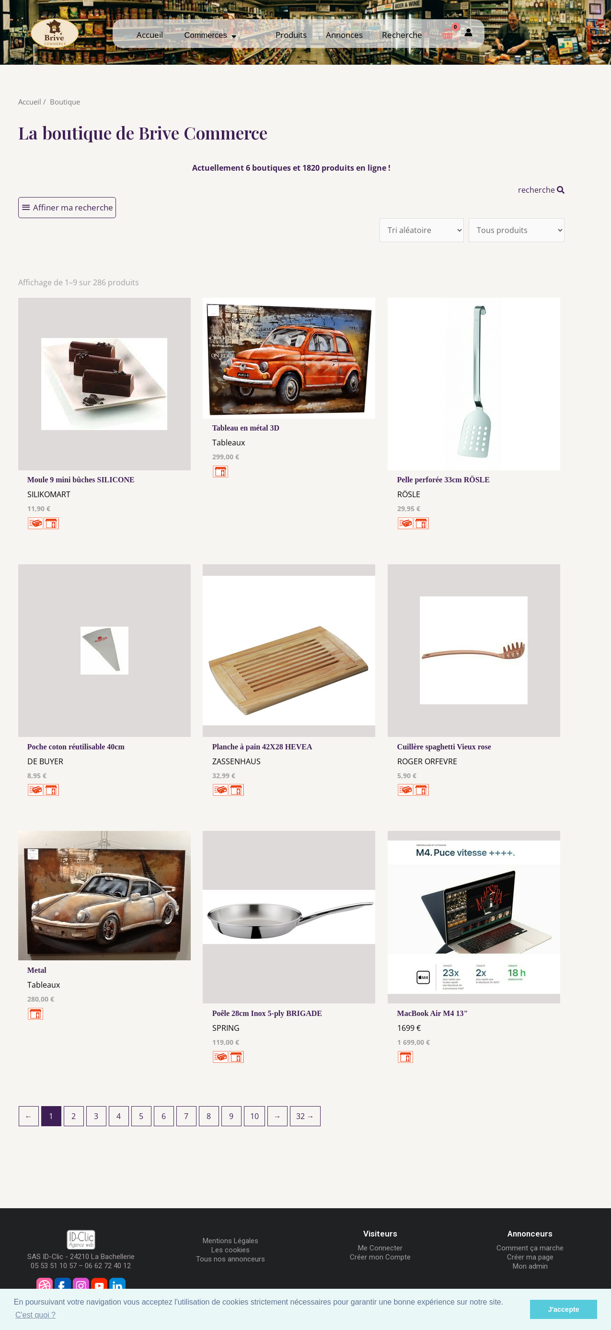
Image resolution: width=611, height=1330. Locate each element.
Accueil (150, 34)
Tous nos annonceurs (230, 1259)
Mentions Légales (230, 1241)
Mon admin (530, 1266)
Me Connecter (380, 1248)
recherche (541, 190)
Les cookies (230, 1250)
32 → (305, 1116)
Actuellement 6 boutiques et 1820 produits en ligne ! (291, 168)
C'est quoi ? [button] (35, 1315)
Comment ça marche (530, 1248)
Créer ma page (530, 1257)
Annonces (344, 34)
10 (254, 1116)
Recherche (402, 34)
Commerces (210, 35)
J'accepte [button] (563, 1309)
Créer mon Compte (380, 1257)
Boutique (65, 101)
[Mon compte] (468, 33)
